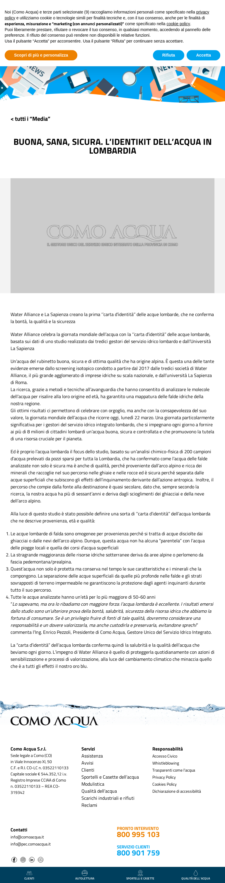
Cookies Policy (164, 784)
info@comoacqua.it (27, 837)
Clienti (87, 769)
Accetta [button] (203, 55)
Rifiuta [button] (168, 55)
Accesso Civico (164, 756)
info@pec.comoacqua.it (31, 844)
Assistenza (92, 755)
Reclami (89, 805)
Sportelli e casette (140, 875)
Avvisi (87, 762)
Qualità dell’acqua (99, 790)
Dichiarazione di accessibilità (176, 791)
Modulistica (92, 783)
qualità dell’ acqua (195, 875)
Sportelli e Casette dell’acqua (110, 776)
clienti (29, 875)
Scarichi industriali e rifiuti (107, 798)
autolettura (84, 875)
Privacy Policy (164, 777)
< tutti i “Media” (30, 118)
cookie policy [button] (178, 23)
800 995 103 (138, 834)
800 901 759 (138, 852)
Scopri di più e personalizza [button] (41, 55)
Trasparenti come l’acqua (173, 770)
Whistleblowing (165, 763)
